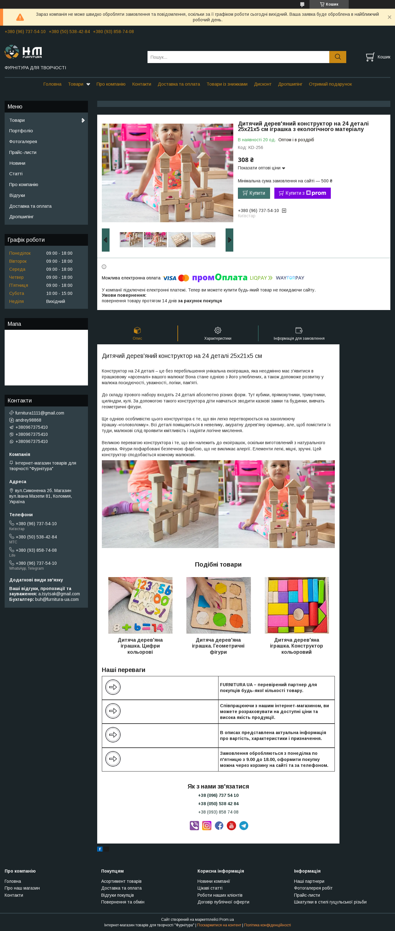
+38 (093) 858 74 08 (218, 812)
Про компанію (111, 84)
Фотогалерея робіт (313, 888)
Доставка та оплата (179, 84)
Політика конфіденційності (267, 925)
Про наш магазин (22, 888)
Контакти (141, 84)
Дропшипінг (290, 84)
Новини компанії (214, 881)
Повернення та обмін (122, 901)
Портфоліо (21, 130)
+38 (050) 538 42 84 (218, 803)
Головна (52, 84)
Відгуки (17, 195)
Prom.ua (226, 919)
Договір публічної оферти (223, 901)
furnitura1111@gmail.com (39, 412)
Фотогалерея (23, 141)
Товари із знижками (226, 84)
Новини (17, 163)
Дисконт (263, 84)
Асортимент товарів (121, 881)
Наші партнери (309, 881)
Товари (75, 84)
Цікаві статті (210, 888)
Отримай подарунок (330, 84)
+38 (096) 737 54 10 (218, 795)
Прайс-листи (22, 152)
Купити (257, 193)
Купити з (305, 193)
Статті (16, 173)
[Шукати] (337, 57)
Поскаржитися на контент (219, 925)
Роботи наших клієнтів (220, 895)
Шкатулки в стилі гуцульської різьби (330, 901)
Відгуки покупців (117, 895)
